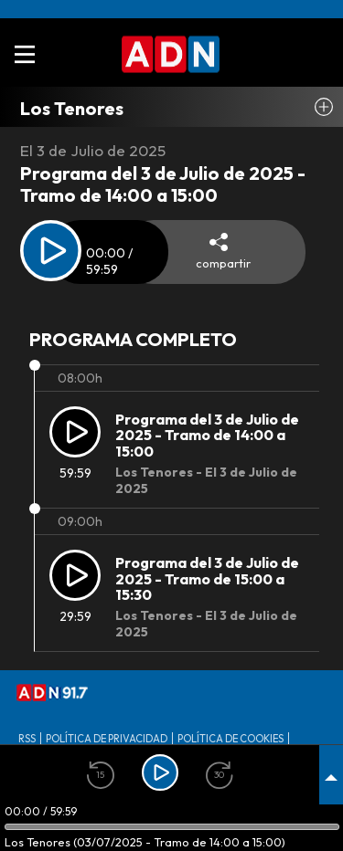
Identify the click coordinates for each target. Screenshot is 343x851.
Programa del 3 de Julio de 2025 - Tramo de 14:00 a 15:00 (207, 435)
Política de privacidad (106, 738)
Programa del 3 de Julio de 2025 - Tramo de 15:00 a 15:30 (207, 578)
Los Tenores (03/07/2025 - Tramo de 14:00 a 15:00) (145, 842)
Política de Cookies (230, 738)
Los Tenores (71, 108)
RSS (27, 738)
